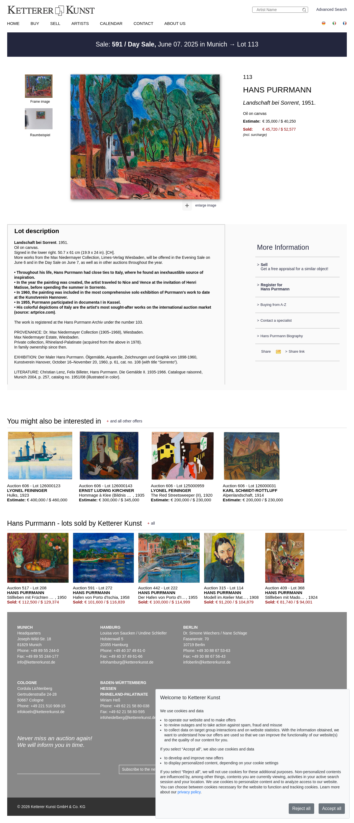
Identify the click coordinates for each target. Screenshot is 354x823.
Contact (143, 23)
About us (174, 23)
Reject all (301, 808)
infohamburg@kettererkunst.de (126, 662)
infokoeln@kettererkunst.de (40, 712)
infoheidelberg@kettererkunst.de (128, 717)
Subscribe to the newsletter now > (151, 769)
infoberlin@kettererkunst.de (206, 662)
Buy (35, 23)
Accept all (331, 808)
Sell (55, 23)
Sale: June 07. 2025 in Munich (162, 44)
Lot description (36, 231)
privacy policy (189, 792)
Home (13, 23)
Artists (80, 23)
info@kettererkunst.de (36, 662)
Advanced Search (331, 9)
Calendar (111, 23)
